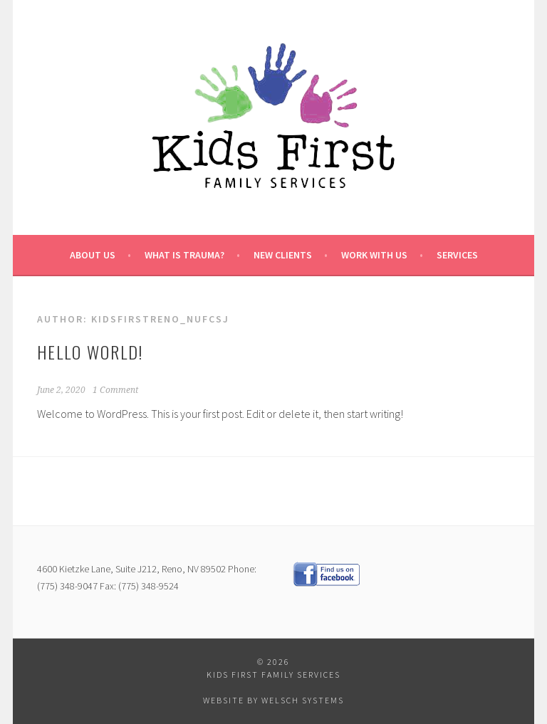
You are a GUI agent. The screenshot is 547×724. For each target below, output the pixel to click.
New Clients (283, 254)
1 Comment (115, 390)
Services (457, 254)
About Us (92, 254)
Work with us (374, 254)
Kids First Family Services (273, 674)
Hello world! (90, 351)
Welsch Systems (302, 700)
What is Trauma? (184, 254)
